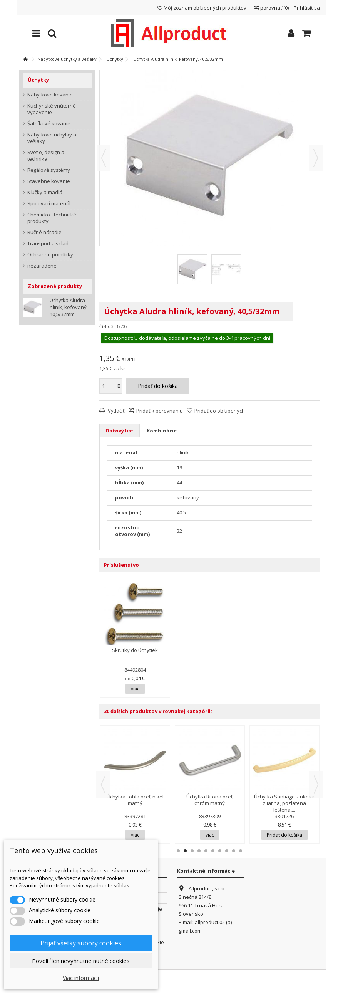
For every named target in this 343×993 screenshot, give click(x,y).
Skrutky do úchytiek (135, 650)
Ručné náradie (44, 232)
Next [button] (316, 784)
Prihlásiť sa (306, 7)
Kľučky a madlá (44, 192)
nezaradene (42, 266)
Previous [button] (103, 784)
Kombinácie (162, 430)
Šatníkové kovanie (48, 123)
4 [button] (199, 850)
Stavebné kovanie (48, 181)
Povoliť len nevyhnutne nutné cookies (81, 961)
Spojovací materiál (48, 203)
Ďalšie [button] (316, 158)
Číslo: (104, 326)
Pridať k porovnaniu (159, 410)
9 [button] (233, 850)
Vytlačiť (116, 410)
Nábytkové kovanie (50, 94)
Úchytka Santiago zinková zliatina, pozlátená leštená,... (284, 803)
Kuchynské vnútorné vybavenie (51, 109)
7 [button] (219, 850)
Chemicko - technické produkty (51, 218)
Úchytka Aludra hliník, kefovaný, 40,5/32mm (69, 307)
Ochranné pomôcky (50, 254)
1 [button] (178, 850)
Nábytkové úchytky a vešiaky (51, 138)
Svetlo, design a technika (45, 155)
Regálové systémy (48, 170)
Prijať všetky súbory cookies (80, 943)
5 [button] (205, 850)
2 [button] (185, 850)
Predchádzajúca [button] (103, 158)
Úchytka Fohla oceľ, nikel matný (135, 800)
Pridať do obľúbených (219, 410)
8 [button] (226, 850)
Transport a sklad (48, 243)
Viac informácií (81, 977)
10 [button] (240, 850)
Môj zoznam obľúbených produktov (201, 7)
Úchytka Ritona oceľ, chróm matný (209, 800)
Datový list (119, 430)
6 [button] (212, 850)
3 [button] (192, 850)
